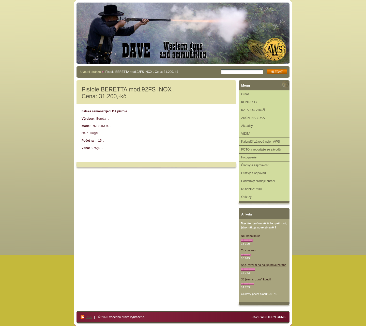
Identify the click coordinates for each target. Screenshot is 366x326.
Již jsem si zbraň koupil (256, 279)
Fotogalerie (248, 157)
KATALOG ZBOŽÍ (253, 110)
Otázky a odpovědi (253, 173)
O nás (245, 94)
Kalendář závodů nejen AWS (260, 141)
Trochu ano (248, 250)
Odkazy (246, 197)
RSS (89, 317)
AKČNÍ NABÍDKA (253, 118)
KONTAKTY (249, 102)
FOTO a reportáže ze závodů (261, 149)
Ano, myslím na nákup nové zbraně (263, 264)
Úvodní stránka (90, 72)
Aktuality (247, 126)
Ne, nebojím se (251, 235)
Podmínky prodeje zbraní (258, 181)
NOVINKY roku (251, 189)
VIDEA (245, 133)
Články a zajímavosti (255, 165)
